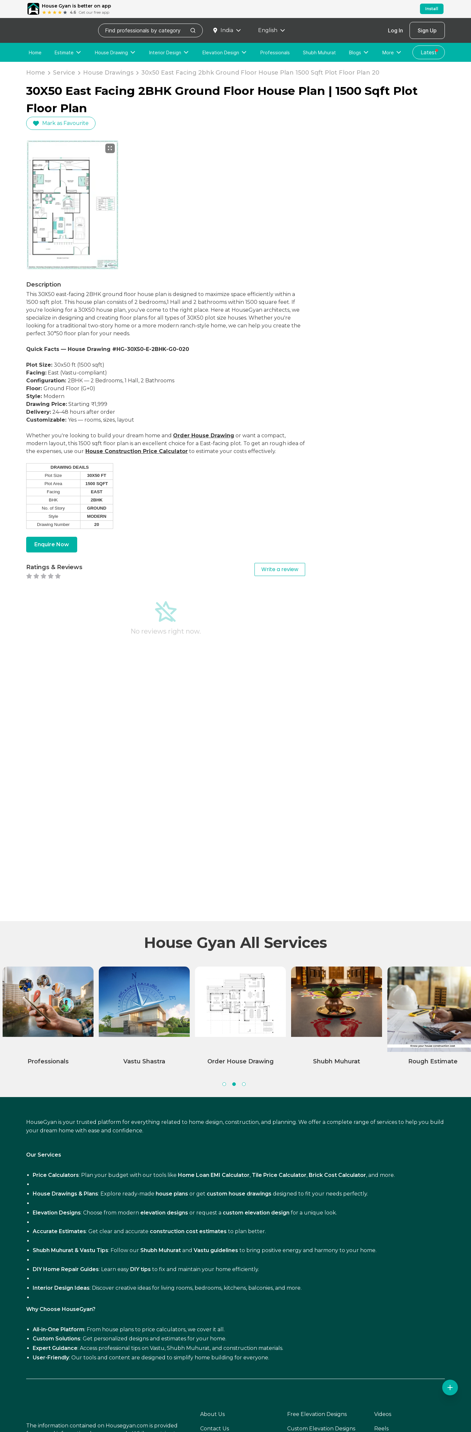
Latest (430, 52)
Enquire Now (51, 544)
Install (431, 8)
